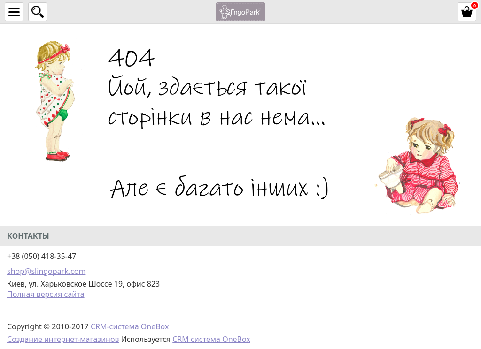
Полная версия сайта (46, 294)
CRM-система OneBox (130, 326)
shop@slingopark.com (46, 271)
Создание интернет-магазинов (63, 339)
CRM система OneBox (211, 339)
